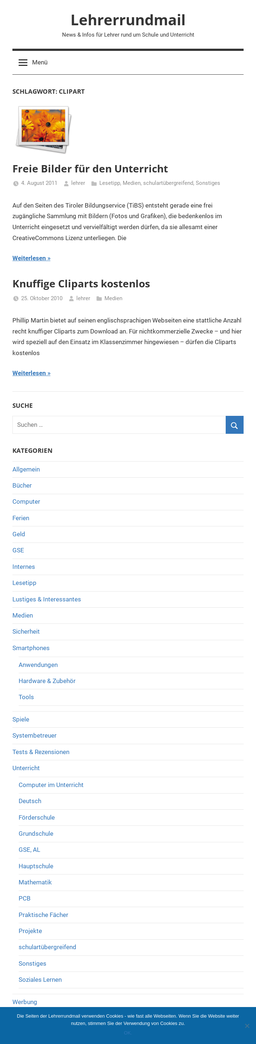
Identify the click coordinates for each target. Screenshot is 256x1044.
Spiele (20, 719)
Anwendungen (38, 664)
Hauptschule (36, 866)
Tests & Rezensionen (40, 752)
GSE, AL (29, 849)
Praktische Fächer (43, 914)
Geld (18, 534)
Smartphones (31, 648)
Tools (26, 697)
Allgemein (26, 469)
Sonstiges (208, 183)
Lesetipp (109, 183)
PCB (25, 898)
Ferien (20, 518)
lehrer (78, 183)
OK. (128, 1033)
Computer (26, 501)
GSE (18, 550)
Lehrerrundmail (128, 20)
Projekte (30, 931)
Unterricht (26, 768)
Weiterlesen (29, 258)
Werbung (24, 1002)
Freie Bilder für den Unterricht (90, 168)
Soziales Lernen (40, 979)
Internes (23, 566)
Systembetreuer (34, 735)
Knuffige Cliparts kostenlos (81, 283)
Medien (132, 183)
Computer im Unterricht (51, 784)
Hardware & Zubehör (47, 681)
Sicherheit (26, 631)
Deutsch (30, 801)
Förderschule (37, 817)
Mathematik (35, 882)
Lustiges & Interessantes (46, 599)
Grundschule (36, 833)
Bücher (22, 485)
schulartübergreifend (168, 183)
